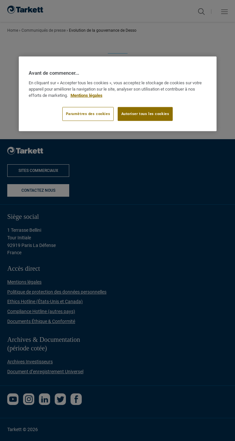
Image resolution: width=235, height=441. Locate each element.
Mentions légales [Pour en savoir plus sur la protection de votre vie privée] (87, 95)
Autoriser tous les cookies (145, 113)
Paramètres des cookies (88, 113)
